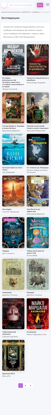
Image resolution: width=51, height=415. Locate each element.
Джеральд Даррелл (11, 131)
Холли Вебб (32, 255)
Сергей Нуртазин (10, 336)
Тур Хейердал (8, 172)
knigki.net (4, 5)
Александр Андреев (36, 83)
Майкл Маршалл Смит (36, 334)
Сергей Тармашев (10, 212)
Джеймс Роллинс (10, 295)
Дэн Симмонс (8, 253)
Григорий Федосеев (36, 131)
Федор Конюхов (9, 89)
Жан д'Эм (6, 376)
